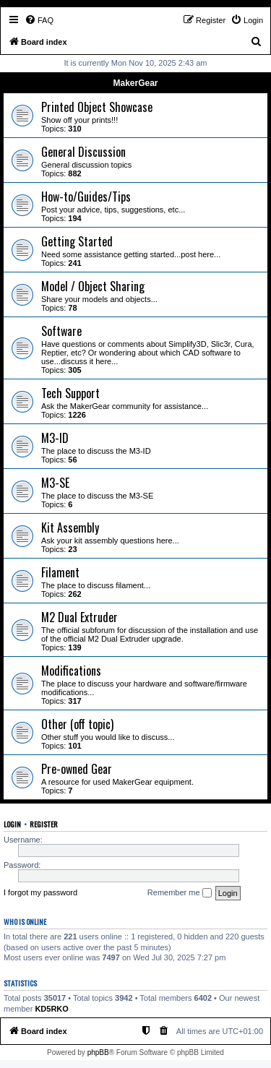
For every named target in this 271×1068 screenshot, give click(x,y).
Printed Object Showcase (96, 107)
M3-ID (55, 438)
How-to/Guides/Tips (86, 196)
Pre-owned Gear (76, 769)
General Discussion (83, 151)
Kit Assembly (70, 527)
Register (44, 824)
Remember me (179, 893)
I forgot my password (40, 892)
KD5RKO (51, 1008)
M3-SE (55, 482)
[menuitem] (39, 20)
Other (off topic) (77, 724)
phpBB (98, 1052)
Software (61, 331)
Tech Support (70, 393)
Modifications (71, 670)
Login (12, 824)
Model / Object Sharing (93, 286)
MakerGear (135, 83)
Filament (60, 572)
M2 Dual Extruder (79, 617)
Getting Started (77, 241)
